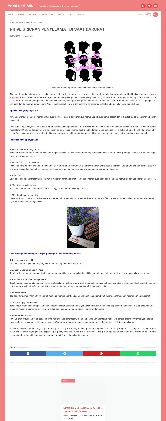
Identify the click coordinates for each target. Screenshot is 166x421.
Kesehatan (123, 207)
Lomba (133, 207)
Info (138, 202)
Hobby (23, 10)
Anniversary (123, 187)
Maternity (143, 207)
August (127, 166)
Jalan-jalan (49, 10)
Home (12, 10)
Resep (62, 10)
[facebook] (141, 3)
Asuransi (139, 192)
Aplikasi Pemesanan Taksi (141, 187)
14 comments (27, 33)
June (126, 171)
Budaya (122, 202)
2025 (124, 139)
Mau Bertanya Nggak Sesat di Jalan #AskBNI (137, 212)
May (126, 148)
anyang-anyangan (59, 95)
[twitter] (147, 3)
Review (82, 10)
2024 (124, 152)
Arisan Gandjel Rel (126, 192)
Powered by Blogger (86, 417)
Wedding (137, 222)
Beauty (34, 10)
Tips (72, 10)
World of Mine (23, 3)
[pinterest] (71, 390)
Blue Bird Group (125, 197)
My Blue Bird (124, 217)
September (128, 162)
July (125, 143)
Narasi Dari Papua (139, 217)
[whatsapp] (95, 390)
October (127, 157)
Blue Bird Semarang (142, 197)
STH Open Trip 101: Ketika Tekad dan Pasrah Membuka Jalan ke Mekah (134, 64)
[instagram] (153, 3)
